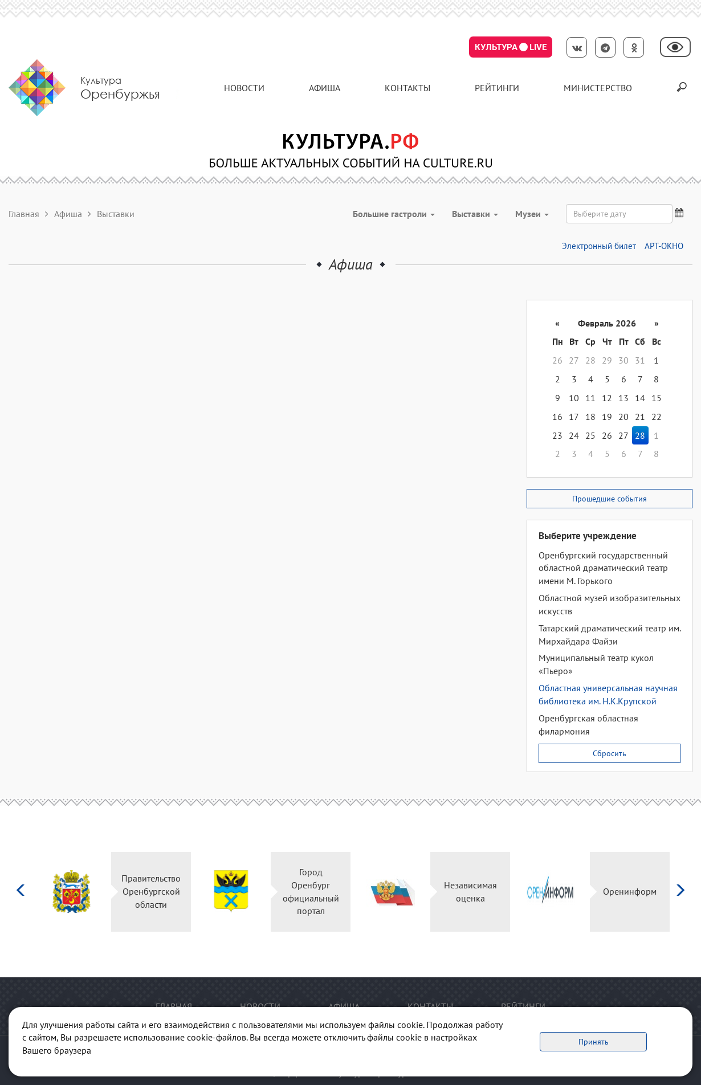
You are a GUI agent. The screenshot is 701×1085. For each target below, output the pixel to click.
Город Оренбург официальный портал (311, 891)
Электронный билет (599, 246)
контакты (407, 87)
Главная (24, 213)
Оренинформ (630, 891)
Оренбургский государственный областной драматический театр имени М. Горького (603, 568)
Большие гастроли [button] (394, 213)
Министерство (598, 87)
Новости (244, 87)
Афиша (324, 87)
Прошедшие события (609, 498)
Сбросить (609, 753)
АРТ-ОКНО (664, 246)
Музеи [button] (532, 213)
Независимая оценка (470, 891)
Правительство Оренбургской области (151, 891)
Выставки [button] (475, 213)
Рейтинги (497, 87)
